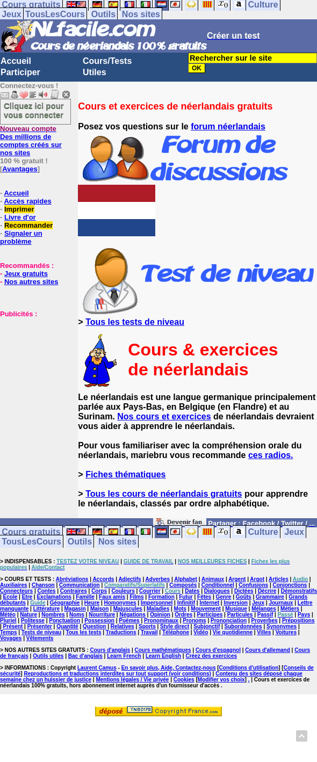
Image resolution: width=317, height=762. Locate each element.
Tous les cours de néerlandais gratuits (163, 493)
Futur (186, 597)
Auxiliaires (13, 585)
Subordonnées (243, 626)
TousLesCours (55, 14)
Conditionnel (217, 585)
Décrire (267, 591)
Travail (149, 632)
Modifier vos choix (221, 680)
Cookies (184, 680)
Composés (183, 585)
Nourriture (102, 615)
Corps (99, 591)
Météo (8, 615)
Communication (79, 585)
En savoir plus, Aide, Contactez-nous (168, 668)
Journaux (281, 603)
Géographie (65, 603)
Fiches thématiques (125, 474)
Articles (279, 579)
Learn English (163, 656)
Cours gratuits (31, 531)
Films (136, 597)
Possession (99, 620)
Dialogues (217, 591)
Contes (46, 591)
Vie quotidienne (233, 632)
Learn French (124, 656)
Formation (161, 597)
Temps (8, 632)
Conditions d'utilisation (249, 668)
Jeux (11, 14)
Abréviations (72, 579)
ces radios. (270, 455)
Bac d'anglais (85, 656)
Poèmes (129, 620)
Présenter (39, 626)
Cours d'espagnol (218, 650)
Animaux (212, 579)
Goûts (243, 597)
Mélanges (263, 609)
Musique (236, 609)
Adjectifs (129, 579)
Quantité (67, 626)
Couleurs (122, 591)
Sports (147, 626)
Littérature (46, 609)
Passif (265, 615)
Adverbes (158, 579)
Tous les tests (84, 632)
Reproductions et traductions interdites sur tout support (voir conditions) (117, 674)
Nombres (52, 615)
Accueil (16, 61)
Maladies (158, 609)
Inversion (235, 603)
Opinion (160, 615)
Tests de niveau (41, 632)
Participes (209, 615)
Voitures (286, 632)
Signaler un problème (21, 237)
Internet (209, 603)
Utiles (94, 72)
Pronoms (194, 620)
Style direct (174, 626)
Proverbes (264, 620)
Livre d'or (20, 217)
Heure (91, 603)
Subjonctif (206, 626)
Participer (20, 72)
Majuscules (127, 609)
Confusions (253, 585)
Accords (103, 579)
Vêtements (40, 638)
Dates (192, 591)
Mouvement (206, 609)
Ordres (183, 615)
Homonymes (120, 603)
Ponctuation (64, 620)
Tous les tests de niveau (134, 321)
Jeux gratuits (26, 274)
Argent (237, 579)
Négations (132, 615)
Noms (76, 615)
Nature (28, 615)
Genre (224, 597)
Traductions (121, 632)
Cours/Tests (107, 61)
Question (94, 626)
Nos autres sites (31, 282)
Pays (304, 615)
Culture (263, 531)
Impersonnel (156, 603)
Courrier (149, 591)
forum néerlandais (228, 126)
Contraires (73, 591)
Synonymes (281, 626)
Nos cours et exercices (164, 416)
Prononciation (229, 620)
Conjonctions (290, 585)
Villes (264, 632)
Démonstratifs (299, 591)
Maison (99, 609)
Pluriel (8, 620)
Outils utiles (48, 656)
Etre (27, 597)
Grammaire (270, 597)
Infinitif (186, 603)
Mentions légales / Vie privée (132, 680)
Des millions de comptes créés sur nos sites (31, 141)
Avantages (19, 169)
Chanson (43, 585)
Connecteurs (16, 591)
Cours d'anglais (110, 650)
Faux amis (112, 597)
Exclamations (54, 597)
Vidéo (200, 632)
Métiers (289, 609)
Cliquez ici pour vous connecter (34, 110)
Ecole (10, 597)
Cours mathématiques (163, 650)
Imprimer (19, 209)
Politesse (33, 620)
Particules (240, 615)
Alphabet (185, 579)
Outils (103, 14)
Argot (257, 579)
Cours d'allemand (267, 650)
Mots (180, 609)
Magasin (75, 609)
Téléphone (175, 632)
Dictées (244, 591)
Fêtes (204, 597)
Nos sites (141, 14)
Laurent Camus (97, 668)
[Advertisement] (32, 371)
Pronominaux (161, 620)
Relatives (122, 626)
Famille (85, 597)
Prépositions (298, 620)
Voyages (10, 638)
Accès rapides (27, 201)
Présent (13, 626)
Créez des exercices (211, 656)
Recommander (28, 225)
